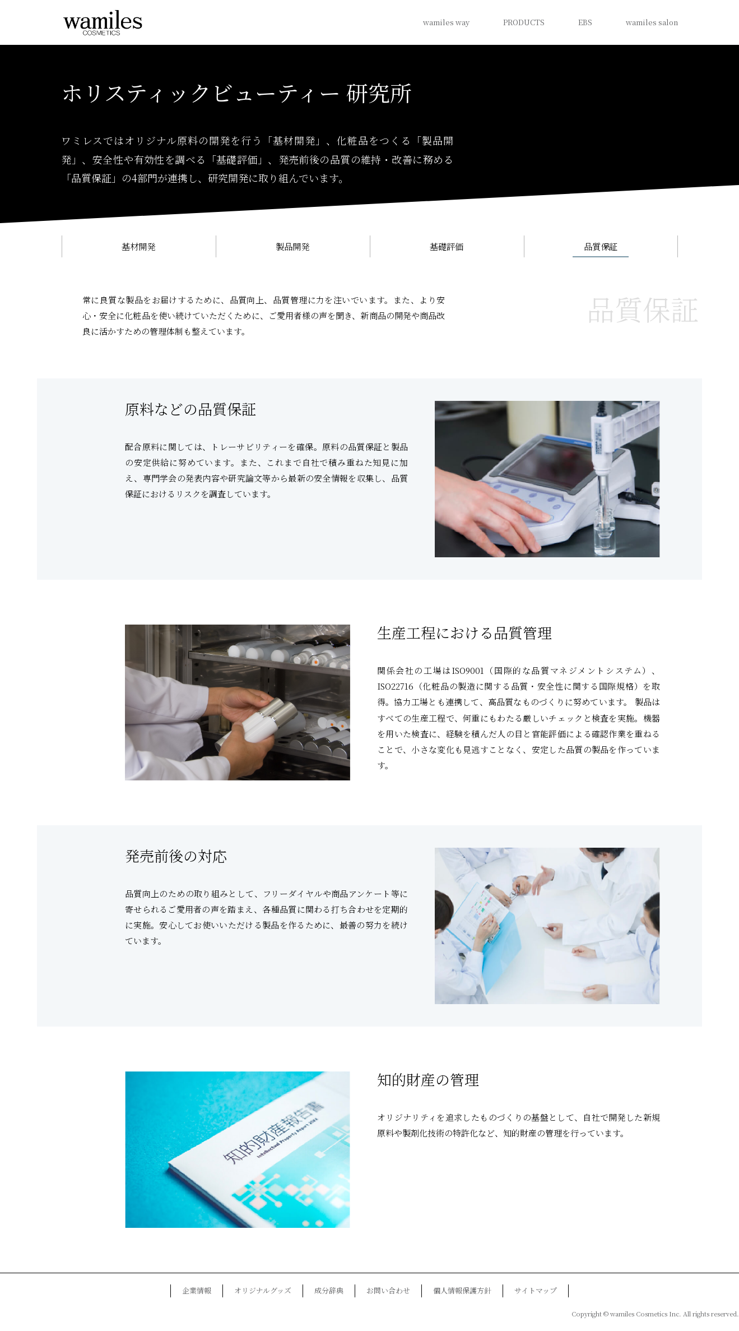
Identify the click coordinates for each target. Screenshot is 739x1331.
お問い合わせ (388, 1291)
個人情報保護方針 (462, 1291)
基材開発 (138, 246)
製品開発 (292, 246)
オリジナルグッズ (262, 1291)
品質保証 (601, 246)
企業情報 (196, 1291)
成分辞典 (328, 1291)
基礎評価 (446, 246)
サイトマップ (535, 1291)
